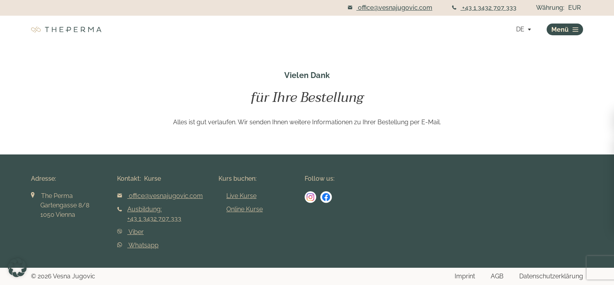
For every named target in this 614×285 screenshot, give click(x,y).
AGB (497, 276)
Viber (130, 232)
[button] (17, 268)
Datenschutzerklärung (551, 276)
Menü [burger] (564, 29)
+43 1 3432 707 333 (484, 7)
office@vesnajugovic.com (390, 7)
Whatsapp (138, 245)
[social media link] (310, 197)
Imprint (465, 276)
